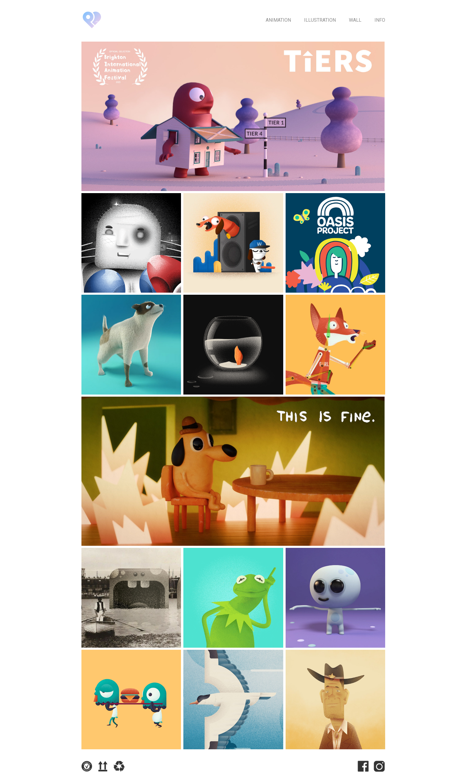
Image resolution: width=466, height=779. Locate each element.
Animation (278, 20)
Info (379, 20)
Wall (355, 20)
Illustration (320, 20)
